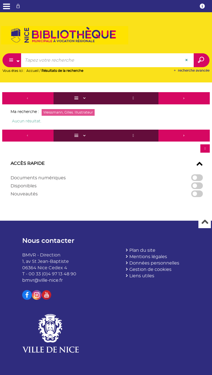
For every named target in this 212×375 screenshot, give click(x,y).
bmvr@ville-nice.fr (42, 280)
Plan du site (142, 250)
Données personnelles (154, 263)
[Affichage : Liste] (81, 98)
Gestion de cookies (150, 269)
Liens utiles (141, 276)
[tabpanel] (106, 147)
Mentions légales (148, 257)
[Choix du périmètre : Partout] (11, 60)
